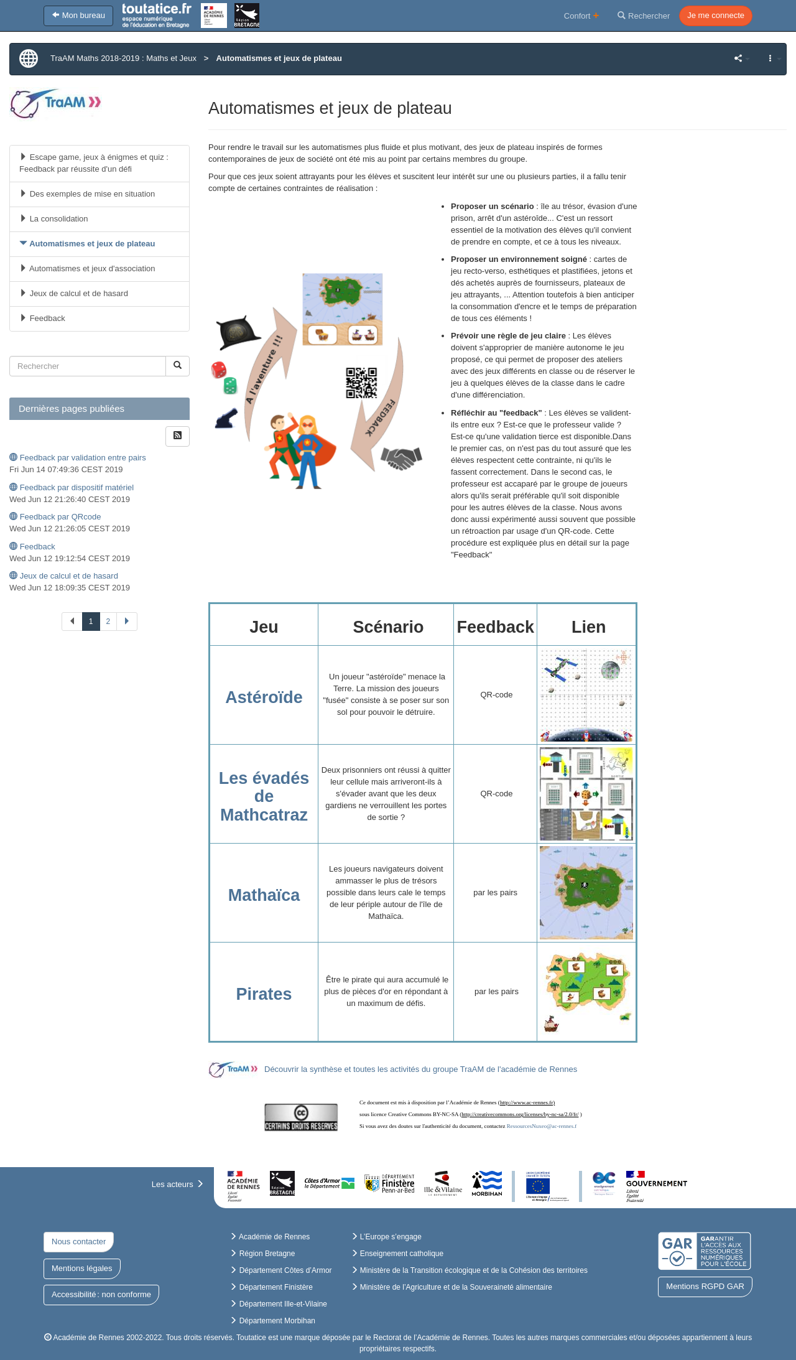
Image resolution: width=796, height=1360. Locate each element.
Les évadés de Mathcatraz (264, 796)
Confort (581, 15)
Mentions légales (82, 1268)
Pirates (264, 994)
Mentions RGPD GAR (705, 1286)
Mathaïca (264, 895)
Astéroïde (264, 697)
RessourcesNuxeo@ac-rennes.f (542, 1126)
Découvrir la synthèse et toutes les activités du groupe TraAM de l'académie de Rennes (420, 1069)
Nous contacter (79, 1241)
